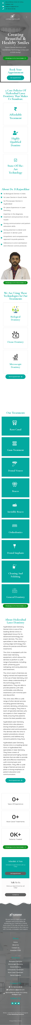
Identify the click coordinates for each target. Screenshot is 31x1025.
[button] (26, 17)
